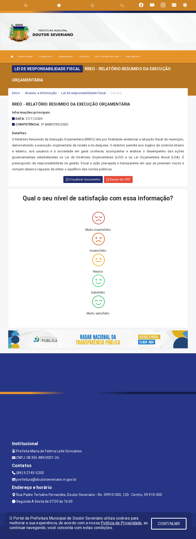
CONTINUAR (169, 523)
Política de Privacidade (121, 523)
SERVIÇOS (84, 57)
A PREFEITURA (26, 57)
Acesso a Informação (41, 93)
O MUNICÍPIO (46, 57)
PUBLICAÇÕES (133, 57)
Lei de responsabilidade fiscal (83, 93)
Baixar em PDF (118, 179)
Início (16, 93)
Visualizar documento (83, 179)
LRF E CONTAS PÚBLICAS (107, 57)
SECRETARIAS (66, 57)
